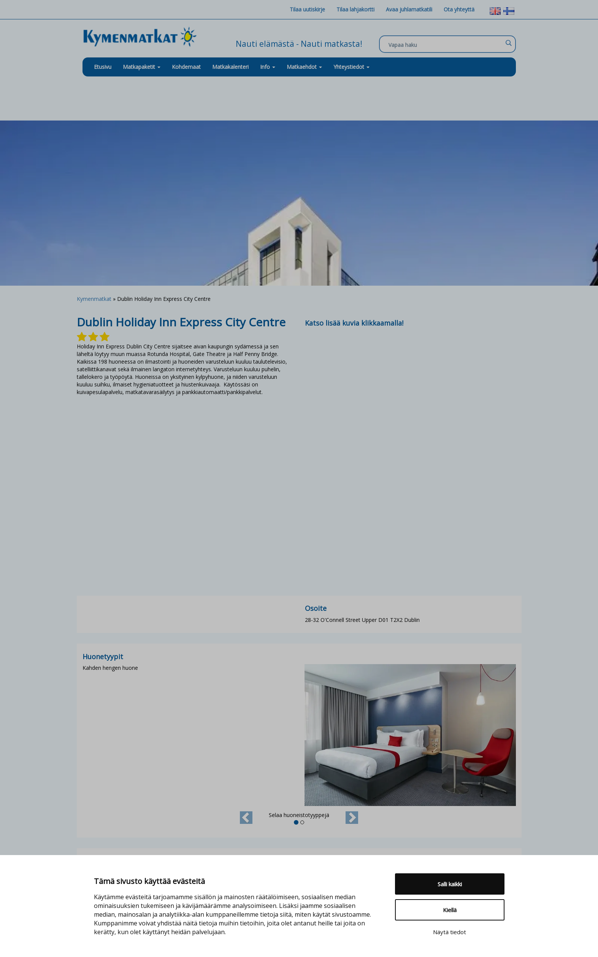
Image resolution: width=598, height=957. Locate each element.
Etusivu (102, 66)
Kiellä (450, 910)
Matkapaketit (141, 66)
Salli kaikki (450, 884)
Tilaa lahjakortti (355, 9)
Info (267, 66)
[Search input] (446, 44)
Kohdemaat (186, 66)
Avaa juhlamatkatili (409, 9)
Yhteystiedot (351, 66)
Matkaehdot (304, 66)
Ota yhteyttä (459, 9)
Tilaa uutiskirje (307, 9)
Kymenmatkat (94, 298)
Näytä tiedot (449, 932)
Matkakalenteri (230, 66)
